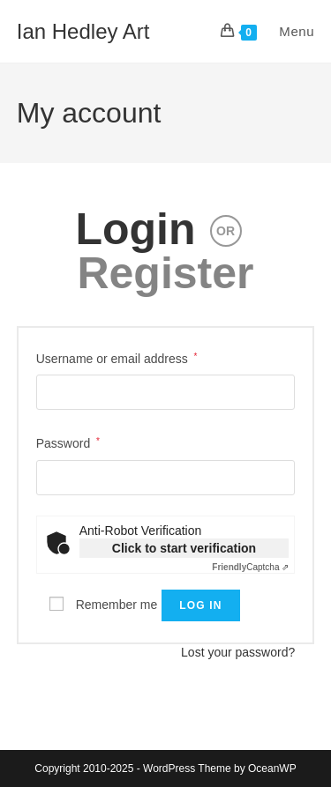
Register (165, 273)
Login (135, 229)
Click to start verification (184, 548)
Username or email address (117, 357)
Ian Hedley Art (83, 31)
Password (68, 441)
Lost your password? (238, 652)
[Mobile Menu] (287, 31)
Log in (200, 605)
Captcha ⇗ (250, 567)
